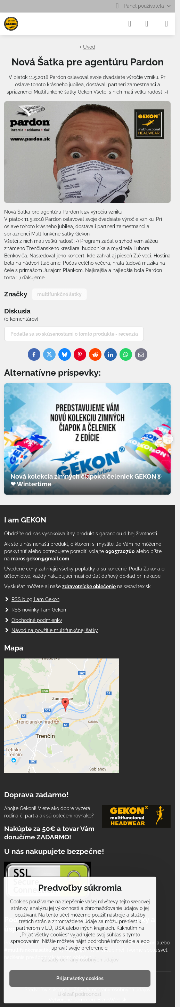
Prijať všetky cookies (80, 978)
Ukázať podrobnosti (80, 994)
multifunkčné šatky (59, 294)
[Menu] (166, 24)
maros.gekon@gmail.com (40, 558)
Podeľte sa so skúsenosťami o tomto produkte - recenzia (74, 334)
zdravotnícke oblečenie (89, 586)
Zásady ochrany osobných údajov (80, 959)
